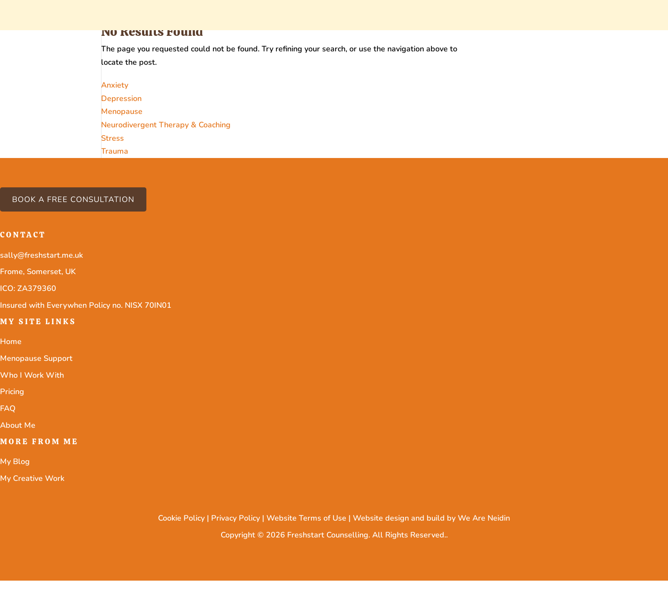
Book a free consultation (73, 199)
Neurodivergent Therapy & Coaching (166, 125)
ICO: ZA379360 (28, 288)
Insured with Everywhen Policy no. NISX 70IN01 (85, 305)
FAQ (8, 408)
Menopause (121, 111)
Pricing (12, 391)
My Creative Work (32, 478)
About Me (17, 425)
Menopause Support (36, 358)
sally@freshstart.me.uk (41, 255)
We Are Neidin (484, 518)
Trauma (114, 151)
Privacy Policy (235, 518)
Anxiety (114, 85)
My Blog (15, 461)
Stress (112, 138)
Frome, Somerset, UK (38, 271)
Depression (121, 98)
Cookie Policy (181, 518)
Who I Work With (32, 375)
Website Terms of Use (306, 518)
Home (11, 341)
